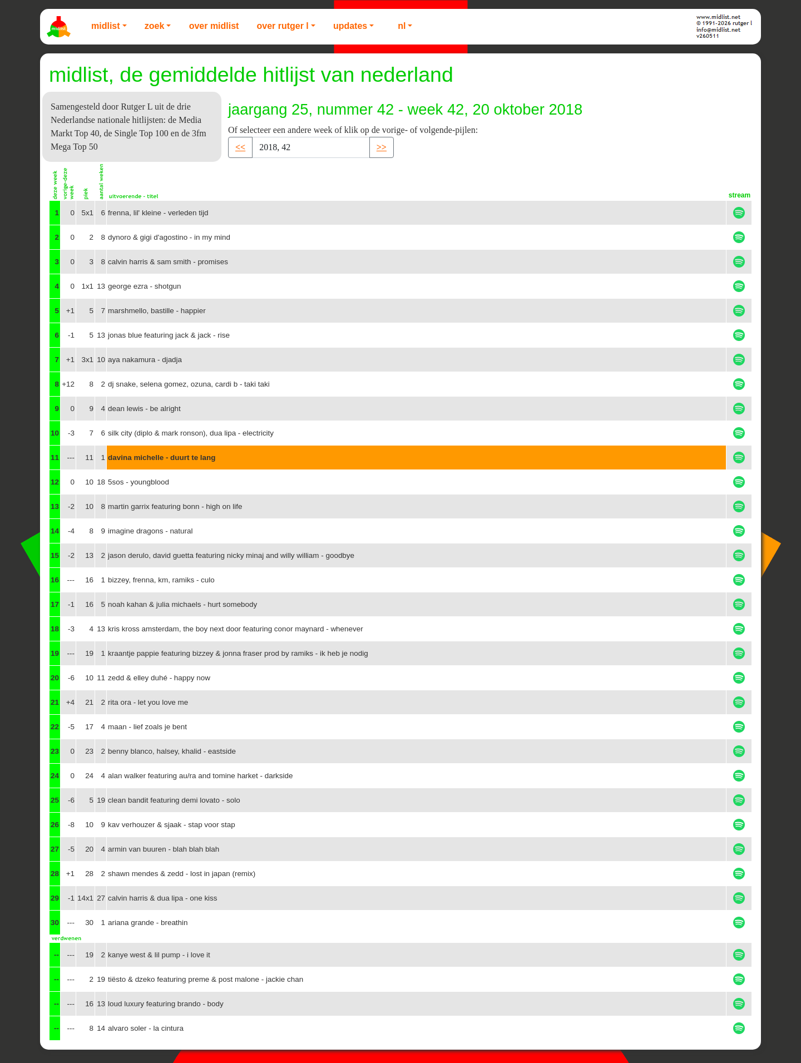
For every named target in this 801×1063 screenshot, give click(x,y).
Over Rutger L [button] (282, 26)
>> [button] (382, 147)
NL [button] (402, 26)
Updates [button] (350, 26)
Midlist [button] (105, 26)
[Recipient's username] (311, 147)
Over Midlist (214, 26)
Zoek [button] (155, 26)
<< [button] (240, 147)
